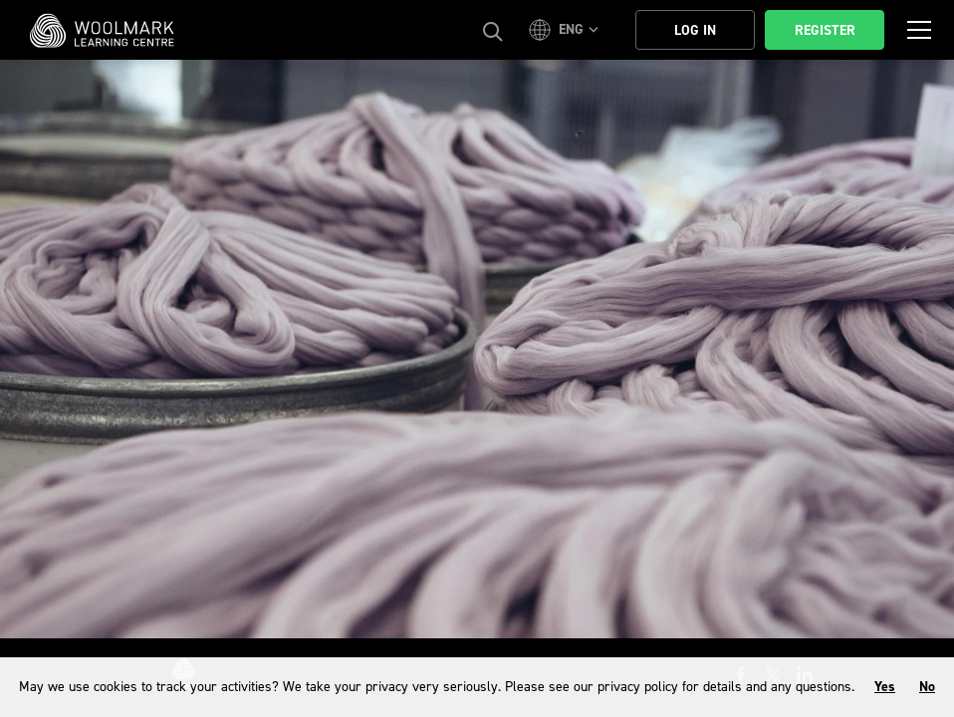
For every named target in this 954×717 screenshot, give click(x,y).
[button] (566, 30)
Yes (884, 686)
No (927, 686)
